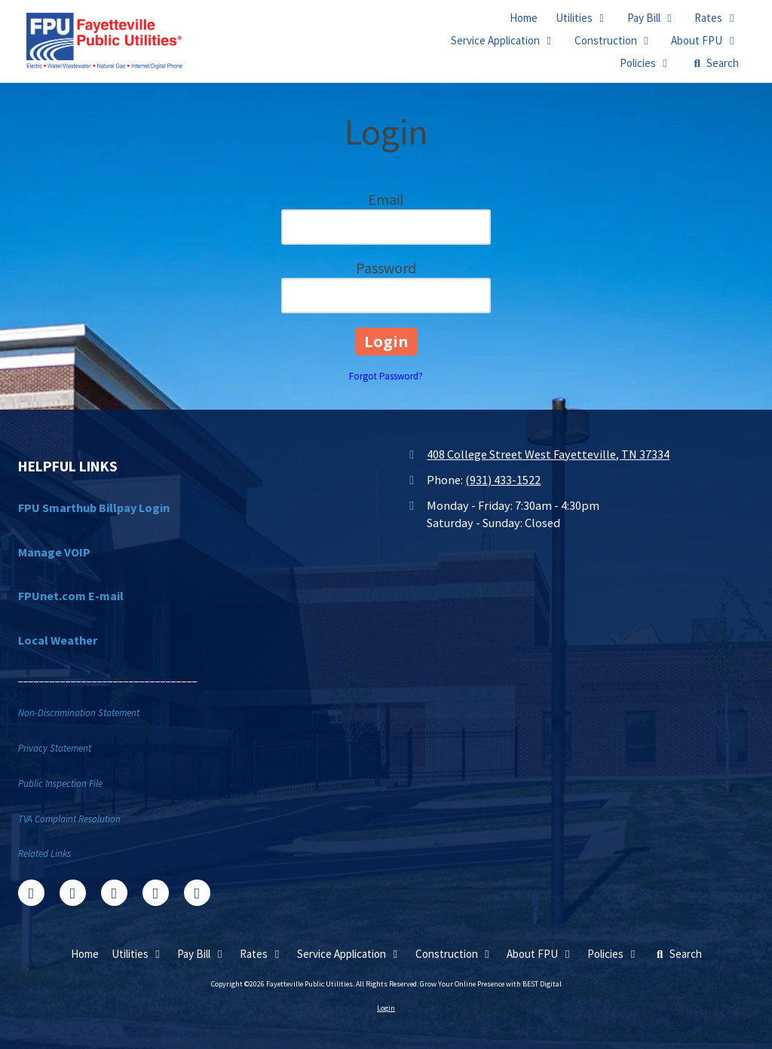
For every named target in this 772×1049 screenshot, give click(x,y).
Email (386, 199)
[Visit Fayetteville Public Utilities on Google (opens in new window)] (114, 893)
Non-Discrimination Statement (78, 712)
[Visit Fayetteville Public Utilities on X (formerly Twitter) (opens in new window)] (73, 893)
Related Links (44, 853)
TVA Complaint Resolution (69, 819)
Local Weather (57, 640)
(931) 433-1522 (503, 479)
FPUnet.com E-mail (71, 595)
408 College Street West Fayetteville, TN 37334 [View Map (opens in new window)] (548, 454)
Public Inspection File (60, 783)
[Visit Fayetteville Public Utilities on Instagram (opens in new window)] (197, 893)
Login (386, 1008)
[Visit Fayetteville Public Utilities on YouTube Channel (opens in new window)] (155, 893)
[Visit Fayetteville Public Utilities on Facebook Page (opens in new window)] (31, 893)
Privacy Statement (54, 748)
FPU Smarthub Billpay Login (94, 507)
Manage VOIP (54, 552)
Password (386, 267)
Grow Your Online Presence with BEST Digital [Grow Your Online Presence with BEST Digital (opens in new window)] (491, 984)
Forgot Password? (386, 376)
